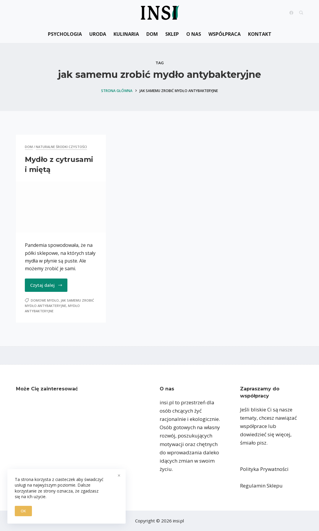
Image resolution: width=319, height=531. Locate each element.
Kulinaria (126, 34)
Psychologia (65, 34)
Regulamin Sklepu (261, 485)
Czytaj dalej (46, 285)
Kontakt (259, 34)
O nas (193, 34)
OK (23, 511)
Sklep (172, 34)
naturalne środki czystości (61, 146)
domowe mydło (45, 300)
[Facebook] (291, 13)
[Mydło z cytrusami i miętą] (61, 207)
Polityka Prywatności (264, 469)
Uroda (97, 34)
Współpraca (224, 34)
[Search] (301, 13)
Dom (152, 34)
